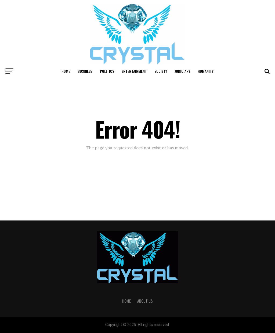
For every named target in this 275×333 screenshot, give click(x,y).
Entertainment (134, 71)
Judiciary (182, 71)
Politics (107, 71)
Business (85, 71)
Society (160, 71)
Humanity (206, 71)
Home (65, 71)
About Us (145, 301)
